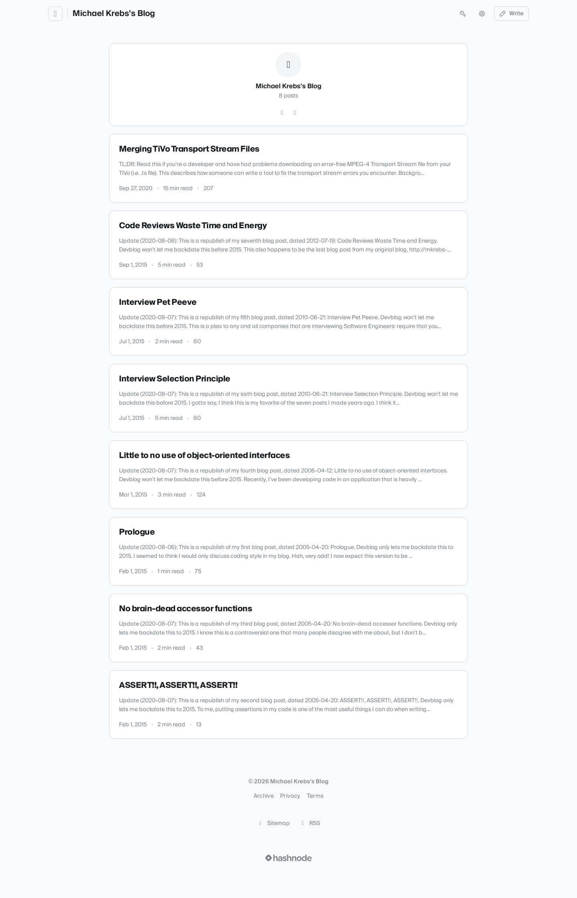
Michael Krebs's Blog (114, 13)
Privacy (290, 796)
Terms (315, 796)
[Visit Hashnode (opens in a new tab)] (288, 858)
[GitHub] (282, 113)
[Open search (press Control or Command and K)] (463, 13)
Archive (264, 796)
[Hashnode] (295, 113)
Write (511, 13)
